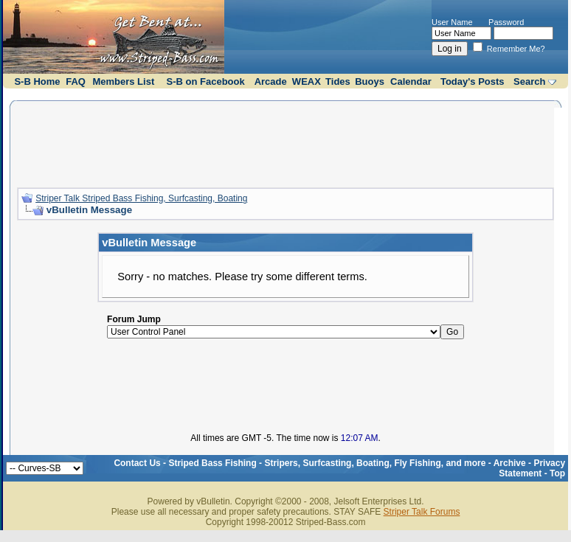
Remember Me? (509, 48)
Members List (123, 81)
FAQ (76, 81)
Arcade (271, 81)
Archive (510, 463)
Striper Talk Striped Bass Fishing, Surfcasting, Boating (141, 198)
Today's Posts (472, 81)
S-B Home (37, 81)
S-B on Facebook (206, 81)
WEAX (306, 81)
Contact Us (137, 463)
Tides (337, 81)
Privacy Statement (532, 468)
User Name (452, 22)
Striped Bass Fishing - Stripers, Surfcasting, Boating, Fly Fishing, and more (326, 463)
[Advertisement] (285, 142)
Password (506, 22)
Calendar (411, 81)
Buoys (369, 81)
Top (557, 473)
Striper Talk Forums (422, 512)
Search (529, 81)
